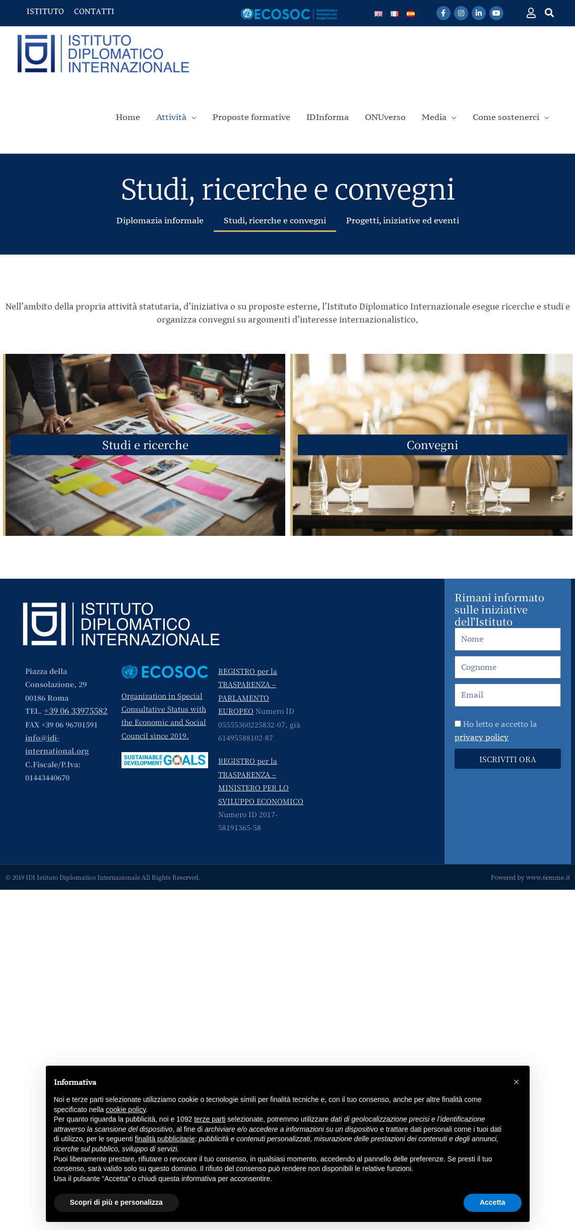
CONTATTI (94, 11)
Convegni (432, 444)
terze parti (209, 1119)
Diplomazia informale (160, 220)
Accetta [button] (492, 1202)
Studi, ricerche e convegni (275, 220)
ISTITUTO (45, 11)
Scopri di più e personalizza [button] (116, 1202)
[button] (549, 12)
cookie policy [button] (126, 1109)
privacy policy (481, 737)
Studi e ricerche (145, 444)
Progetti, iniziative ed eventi (402, 220)
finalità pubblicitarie (165, 1139)
